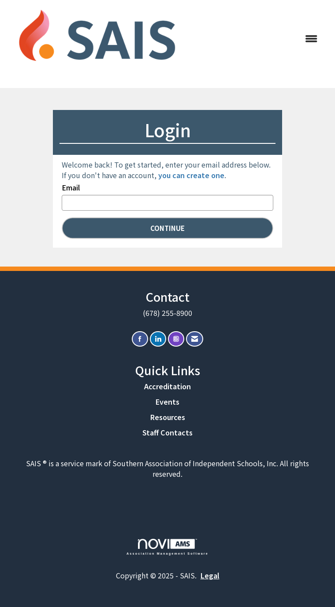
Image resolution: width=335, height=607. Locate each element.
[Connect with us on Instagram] (176, 339)
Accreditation (167, 386)
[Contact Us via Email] (194, 339)
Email (71, 188)
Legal (210, 575)
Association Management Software (167, 547)
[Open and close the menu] (257, 38)
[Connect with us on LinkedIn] (158, 339)
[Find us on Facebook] (140, 339)
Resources (167, 417)
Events (167, 401)
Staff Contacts (167, 432)
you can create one (191, 175)
